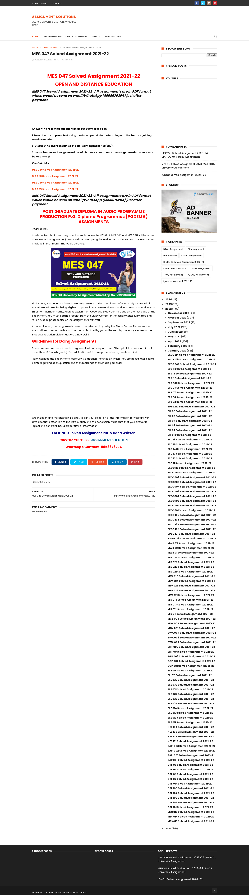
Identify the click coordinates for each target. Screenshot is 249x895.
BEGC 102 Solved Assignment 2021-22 (192, 505)
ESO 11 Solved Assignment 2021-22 (189, 463)
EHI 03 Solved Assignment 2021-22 (190, 425)
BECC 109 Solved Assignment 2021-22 (192, 515)
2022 (168, 309)
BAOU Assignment (173, 249)
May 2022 (174, 336)
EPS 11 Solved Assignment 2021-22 (189, 378)
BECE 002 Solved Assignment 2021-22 (192, 364)
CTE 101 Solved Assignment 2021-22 (190, 807)
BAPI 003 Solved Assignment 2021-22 (191, 746)
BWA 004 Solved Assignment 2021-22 (192, 632)
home (35, 3)
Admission (81, 36)
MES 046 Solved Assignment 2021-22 (55, 169)
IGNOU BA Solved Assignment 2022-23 (183, 262)
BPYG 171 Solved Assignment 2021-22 (191, 534)
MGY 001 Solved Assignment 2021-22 (191, 628)
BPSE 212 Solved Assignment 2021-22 (191, 406)
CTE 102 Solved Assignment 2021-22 (191, 802)
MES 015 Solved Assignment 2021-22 (191, 812)
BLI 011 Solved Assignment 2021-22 (190, 675)
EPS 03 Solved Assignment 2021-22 (190, 402)
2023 (168, 304)
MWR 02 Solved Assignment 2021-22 (191, 548)
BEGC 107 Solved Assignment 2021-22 (192, 496)
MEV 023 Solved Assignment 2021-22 (191, 585)
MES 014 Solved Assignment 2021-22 (191, 816)
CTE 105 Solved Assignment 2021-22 (191, 788)
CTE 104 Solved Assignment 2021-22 (191, 793)
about (45, 3)
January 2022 (177, 350)
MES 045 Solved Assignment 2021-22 (55, 182)
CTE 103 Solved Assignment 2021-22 (191, 798)
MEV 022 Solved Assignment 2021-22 (191, 590)
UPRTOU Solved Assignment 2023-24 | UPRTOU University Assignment (185, 154)
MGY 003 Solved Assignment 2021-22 (192, 618)
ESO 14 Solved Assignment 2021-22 (190, 449)
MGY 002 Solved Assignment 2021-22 (192, 623)
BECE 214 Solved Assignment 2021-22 (191, 355)
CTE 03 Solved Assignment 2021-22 (190, 774)
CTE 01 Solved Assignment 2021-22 (190, 783)
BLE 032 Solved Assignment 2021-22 (191, 684)
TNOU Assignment (173, 274)
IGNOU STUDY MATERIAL (175, 268)
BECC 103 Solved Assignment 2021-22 (192, 529)
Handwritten (113, 36)
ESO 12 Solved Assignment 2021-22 (190, 458)
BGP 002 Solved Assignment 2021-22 (191, 661)
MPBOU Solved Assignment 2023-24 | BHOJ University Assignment (188, 165)
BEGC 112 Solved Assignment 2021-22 (191, 468)
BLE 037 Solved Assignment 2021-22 (191, 694)
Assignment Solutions (56, 36)
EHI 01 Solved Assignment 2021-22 (189, 435)
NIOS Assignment (201, 268)
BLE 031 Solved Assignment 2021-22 (190, 689)
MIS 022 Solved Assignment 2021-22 (191, 567)
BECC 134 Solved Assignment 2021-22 (192, 524)
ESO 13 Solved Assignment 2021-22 (190, 453)
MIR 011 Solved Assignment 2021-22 (190, 614)
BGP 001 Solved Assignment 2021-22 (191, 666)
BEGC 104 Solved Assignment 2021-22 (192, 486)
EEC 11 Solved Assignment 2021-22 (189, 369)
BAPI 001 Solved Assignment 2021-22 (191, 755)
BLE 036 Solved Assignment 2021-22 (55, 176)
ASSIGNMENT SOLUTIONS (54, 16)
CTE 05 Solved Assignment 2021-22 (190, 765)
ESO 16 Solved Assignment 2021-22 (190, 439)
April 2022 (175, 341)
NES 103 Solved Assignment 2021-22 (191, 732)
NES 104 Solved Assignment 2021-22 (191, 727)
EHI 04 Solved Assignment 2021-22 (190, 420)
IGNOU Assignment (191, 255)
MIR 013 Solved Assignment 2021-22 (190, 604)
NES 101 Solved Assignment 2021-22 (190, 741)
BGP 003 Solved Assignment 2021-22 (191, 656)
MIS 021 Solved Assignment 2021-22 (190, 571)
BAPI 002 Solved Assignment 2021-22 (191, 750)
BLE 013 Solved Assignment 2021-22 (190, 713)
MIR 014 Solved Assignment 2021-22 (191, 600)
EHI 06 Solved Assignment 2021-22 (190, 411)
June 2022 (175, 332)
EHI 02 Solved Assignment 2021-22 (190, 430)
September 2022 (179, 322)
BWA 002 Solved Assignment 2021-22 (192, 642)
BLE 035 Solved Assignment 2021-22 (55, 189)
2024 (168, 299)
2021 (168, 828)
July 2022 (174, 327)
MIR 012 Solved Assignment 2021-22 (190, 609)
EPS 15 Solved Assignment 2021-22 (190, 373)
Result (96, 36)
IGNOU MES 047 (50, 47)
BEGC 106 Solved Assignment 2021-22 (192, 501)
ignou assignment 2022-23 (177, 281)
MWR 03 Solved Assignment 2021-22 (191, 543)
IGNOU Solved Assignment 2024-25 (184, 175)
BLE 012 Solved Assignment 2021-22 (190, 717)
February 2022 (178, 346)
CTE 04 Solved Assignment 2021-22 (190, 769)
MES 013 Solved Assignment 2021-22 (191, 821)
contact (57, 3)
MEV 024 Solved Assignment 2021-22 (191, 581)
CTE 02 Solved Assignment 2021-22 (190, 779)
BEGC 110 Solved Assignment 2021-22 (191, 472)
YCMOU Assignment (198, 274)
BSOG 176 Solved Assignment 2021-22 (192, 538)
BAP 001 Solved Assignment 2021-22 (191, 760)
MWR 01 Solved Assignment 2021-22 (191, 552)
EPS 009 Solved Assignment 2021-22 (191, 383)
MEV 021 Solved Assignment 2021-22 (191, 595)
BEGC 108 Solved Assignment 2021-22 (192, 491)
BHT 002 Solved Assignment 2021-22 (191, 647)
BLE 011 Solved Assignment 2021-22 (190, 722)
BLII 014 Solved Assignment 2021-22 (190, 670)
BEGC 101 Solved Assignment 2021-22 (191, 510)
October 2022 (177, 317)
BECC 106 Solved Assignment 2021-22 (192, 519)
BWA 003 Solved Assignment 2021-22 (192, 637)
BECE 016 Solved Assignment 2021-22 (191, 359)
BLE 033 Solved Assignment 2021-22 (191, 680)
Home (35, 36)
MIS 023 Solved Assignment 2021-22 (191, 562)
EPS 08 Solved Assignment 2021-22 (190, 387)
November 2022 (179, 313)
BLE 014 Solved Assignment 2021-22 (190, 708)
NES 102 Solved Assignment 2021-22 (191, 736)
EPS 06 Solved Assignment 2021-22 (190, 397)
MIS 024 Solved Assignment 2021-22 (191, 557)
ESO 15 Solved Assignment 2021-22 (190, 444)
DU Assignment (196, 249)
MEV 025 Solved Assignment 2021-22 (191, 576)
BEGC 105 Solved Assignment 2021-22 (192, 482)
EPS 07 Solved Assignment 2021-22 (190, 392)
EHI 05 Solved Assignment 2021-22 (190, 416)
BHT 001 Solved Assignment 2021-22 (191, 651)
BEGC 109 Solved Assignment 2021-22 (192, 477)
